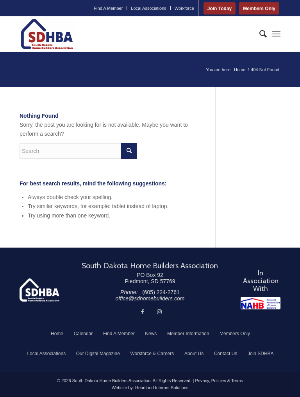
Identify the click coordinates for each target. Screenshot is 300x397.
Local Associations (148, 8)
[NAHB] (260, 303)
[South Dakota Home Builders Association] (47, 34)
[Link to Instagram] (159, 312)
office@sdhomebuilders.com (150, 298)
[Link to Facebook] (142, 312)
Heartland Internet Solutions (161, 387)
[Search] (259, 34)
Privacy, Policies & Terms (219, 380)
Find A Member (108, 8)
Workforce (184, 8)
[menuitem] (108, 8)
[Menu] (276, 34)
